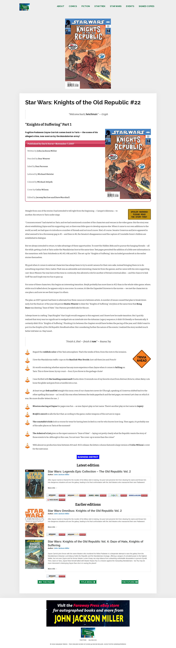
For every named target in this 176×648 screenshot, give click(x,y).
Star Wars (115, 6)
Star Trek (99, 6)
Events (130, 6)
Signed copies (146, 6)
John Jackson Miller (61, 474)
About (60, 6)
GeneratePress (120, 644)
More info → (52, 488)
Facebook (93, 640)
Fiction (85, 6)
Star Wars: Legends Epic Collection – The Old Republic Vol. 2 (89, 471)
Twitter (83, 640)
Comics (73, 6)
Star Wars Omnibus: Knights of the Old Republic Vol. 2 (85, 510)
